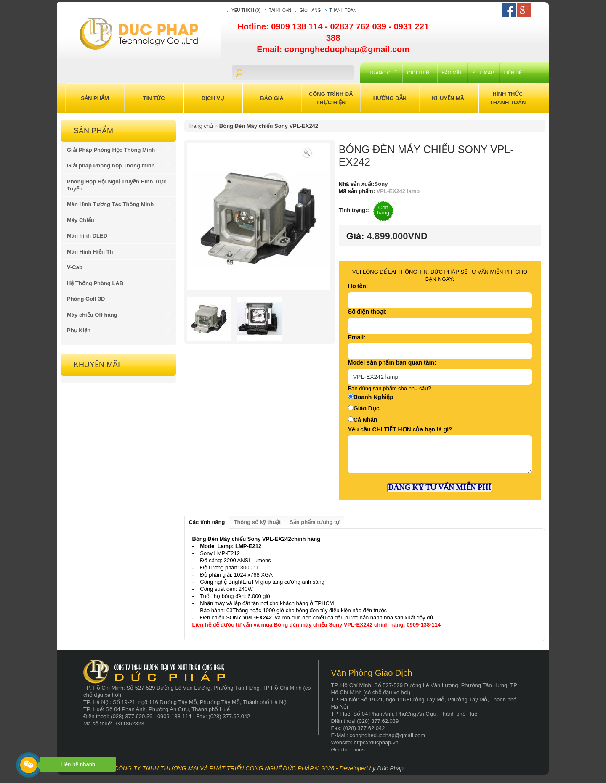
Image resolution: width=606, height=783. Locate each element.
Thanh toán (342, 10)
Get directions (348, 749)
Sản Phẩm (95, 98)
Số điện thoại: (367, 311)
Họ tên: (358, 286)
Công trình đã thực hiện (331, 98)
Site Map (483, 72)
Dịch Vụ (213, 98)
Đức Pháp (390, 768)
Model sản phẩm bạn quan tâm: (392, 362)
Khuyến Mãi (449, 98)
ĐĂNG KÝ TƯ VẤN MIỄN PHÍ (439, 487)
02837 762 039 (359, 26)
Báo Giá (272, 98)
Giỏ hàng (310, 10)
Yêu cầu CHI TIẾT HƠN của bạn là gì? (400, 429)
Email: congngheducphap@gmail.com (333, 49)
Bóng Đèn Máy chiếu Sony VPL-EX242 (268, 126)
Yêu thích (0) (245, 10)
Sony (381, 184)
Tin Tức (154, 98)
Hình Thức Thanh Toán (508, 98)
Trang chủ (383, 72)
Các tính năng (207, 522)
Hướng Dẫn (390, 98)
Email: (357, 337)
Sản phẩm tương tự (315, 522)
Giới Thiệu (419, 72)
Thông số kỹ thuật (257, 522)
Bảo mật (452, 72)
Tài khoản (280, 10)
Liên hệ (512, 72)
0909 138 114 (298, 26)
